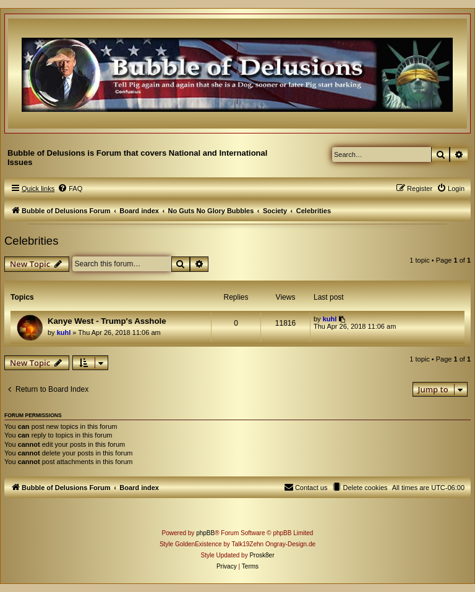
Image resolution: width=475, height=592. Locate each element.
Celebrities (31, 240)
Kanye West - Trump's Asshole (107, 321)
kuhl (64, 332)
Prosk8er (261, 555)
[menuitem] (70, 188)
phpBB (205, 533)
